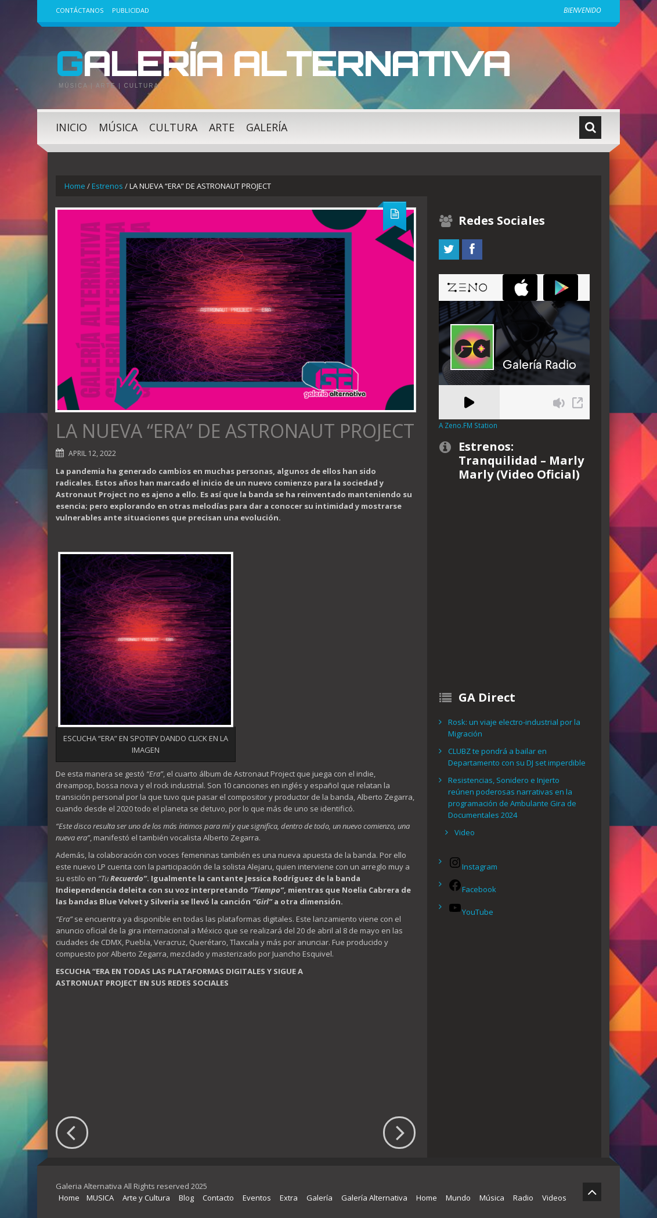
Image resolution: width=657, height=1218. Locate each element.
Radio (523, 1197)
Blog (186, 1197)
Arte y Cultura (146, 1197)
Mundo (458, 1197)
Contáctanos (79, 10)
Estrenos (107, 186)
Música (118, 127)
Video (464, 832)
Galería (266, 127)
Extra (289, 1197)
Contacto (218, 1197)
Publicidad (130, 10)
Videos (554, 1197)
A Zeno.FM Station (468, 425)
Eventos (257, 1197)
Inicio (71, 127)
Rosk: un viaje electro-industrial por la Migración (514, 728)
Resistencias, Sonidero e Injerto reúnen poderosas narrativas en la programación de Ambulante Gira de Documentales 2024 (512, 797)
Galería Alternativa (283, 62)
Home (74, 186)
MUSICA (100, 1197)
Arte (221, 127)
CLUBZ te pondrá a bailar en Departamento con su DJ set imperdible (517, 757)
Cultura (173, 127)
